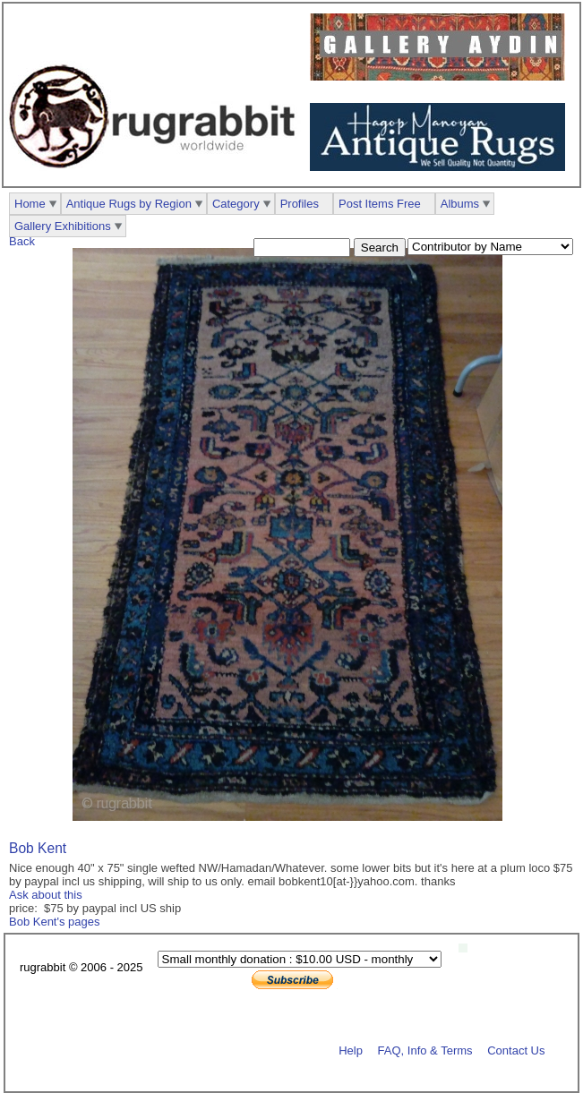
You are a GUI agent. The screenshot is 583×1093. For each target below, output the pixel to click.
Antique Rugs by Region (129, 203)
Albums (460, 203)
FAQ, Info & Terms (425, 1049)
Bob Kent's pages (54, 921)
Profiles (299, 203)
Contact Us (515, 1049)
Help (351, 1049)
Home (30, 203)
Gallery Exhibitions (62, 226)
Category (236, 203)
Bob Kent (37, 848)
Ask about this (45, 894)
